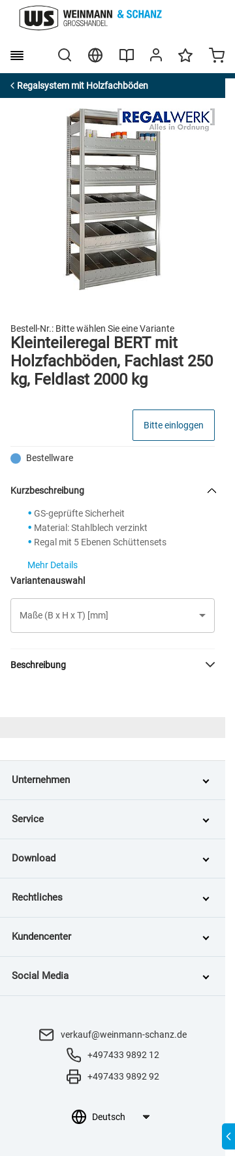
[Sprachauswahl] (120, 1117)
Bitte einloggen (173, 425)
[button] (112, 615)
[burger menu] (17, 55)
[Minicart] (217, 57)
